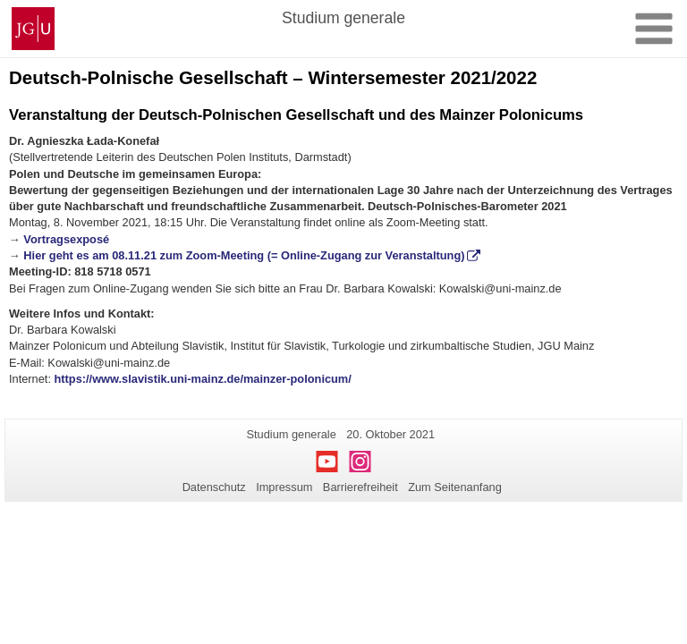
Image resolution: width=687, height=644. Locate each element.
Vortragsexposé (66, 239)
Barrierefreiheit (360, 487)
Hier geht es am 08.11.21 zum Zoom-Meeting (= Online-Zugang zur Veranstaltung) (243, 255)
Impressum (284, 487)
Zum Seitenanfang (455, 487)
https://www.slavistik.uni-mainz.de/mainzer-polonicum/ (203, 379)
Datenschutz (214, 487)
